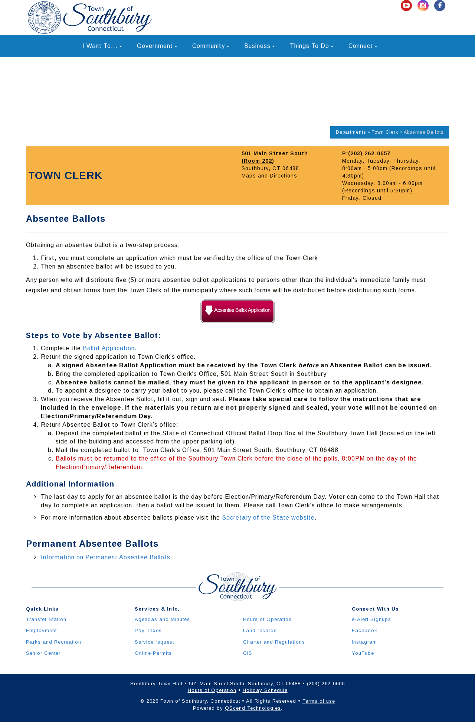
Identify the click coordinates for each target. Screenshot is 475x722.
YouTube (363, 653)
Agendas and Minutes (162, 619)
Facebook (364, 630)
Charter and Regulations (274, 642)
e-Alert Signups (371, 619)
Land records (260, 630)
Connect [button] (362, 46)
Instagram (364, 642)
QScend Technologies (253, 708)
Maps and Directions (269, 176)
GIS (247, 653)
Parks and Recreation (53, 642)
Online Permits (153, 653)
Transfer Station (46, 619)
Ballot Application (109, 348)
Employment (41, 630)
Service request (154, 642)
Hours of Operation (267, 619)
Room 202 (258, 161)
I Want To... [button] (102, 46)
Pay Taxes (148, 630)
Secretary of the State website (268, 517)
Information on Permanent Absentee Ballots (105, 557)
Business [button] (259, 46)
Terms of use (318, 701)
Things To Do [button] (312, 46)
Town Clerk (385, 132)
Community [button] (210, 46)
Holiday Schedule (265, 690)
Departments (351, 132)
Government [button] (157, 46)
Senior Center (43, 653)
